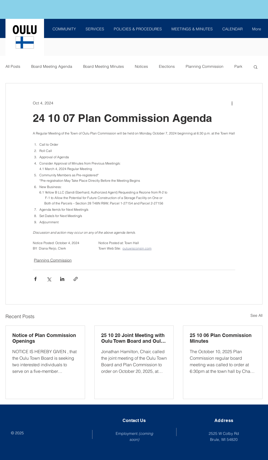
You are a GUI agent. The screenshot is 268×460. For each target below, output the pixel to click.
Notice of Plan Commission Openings (44, 338)
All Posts (12, 66)
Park (238, 66)
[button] (255, 67)
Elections (167, 66)
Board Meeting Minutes (103, 66)
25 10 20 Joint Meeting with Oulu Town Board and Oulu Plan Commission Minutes (133, 338)
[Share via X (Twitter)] (48, 279)
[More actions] (232, 103)
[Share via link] (75, 279)
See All (256, 315)
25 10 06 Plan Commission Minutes (221, 338)
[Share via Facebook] (35, 279)
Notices (141, 66)
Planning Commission (204, 66)
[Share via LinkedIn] (62, 279)
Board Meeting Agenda (51, 66)
